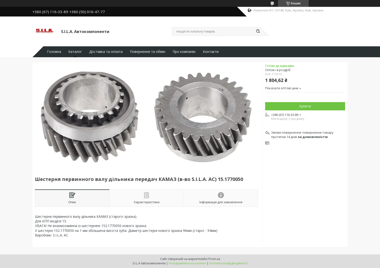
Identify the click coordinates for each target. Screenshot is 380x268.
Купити (305, 106)
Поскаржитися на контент (187, 263)
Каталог (75, 51)
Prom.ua (214, 259)
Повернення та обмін (147, 51)
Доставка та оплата (106, 51)
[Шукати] (258, 31)
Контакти (211, 51)
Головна (54, 51)
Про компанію (184, 51)
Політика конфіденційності (228, 263)
